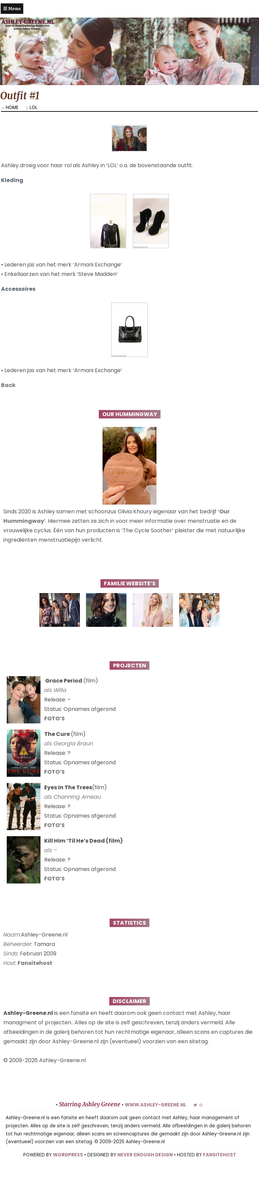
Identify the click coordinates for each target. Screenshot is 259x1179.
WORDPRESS (68, 1165)
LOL (33, 107)
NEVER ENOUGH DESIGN (145, 1165)
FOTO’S (54, 728)
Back (8, 395)
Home (12, 107)
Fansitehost (35, 973)
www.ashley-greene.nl (155, 1114)
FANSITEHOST (219, 1165)
